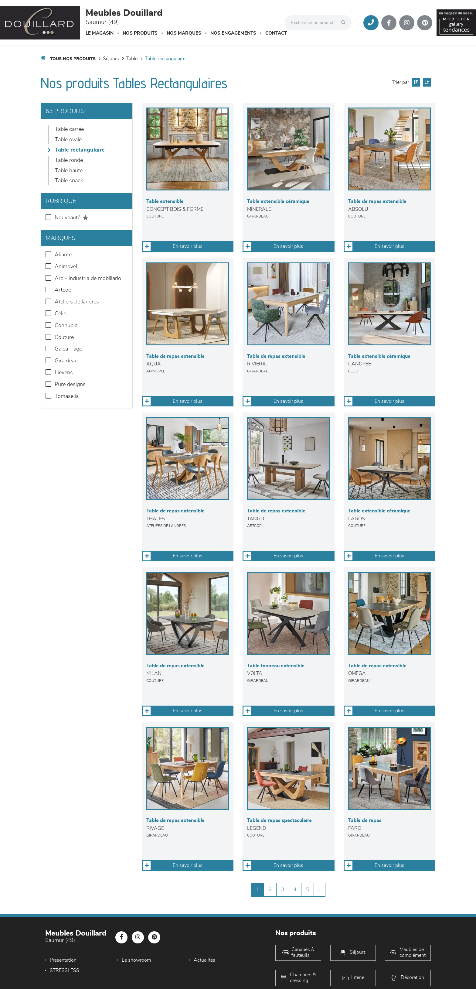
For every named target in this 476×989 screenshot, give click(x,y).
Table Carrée (69, 129)
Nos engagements (233, 33)
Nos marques (184, 33)
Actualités (204, 960)
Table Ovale (68, 139)
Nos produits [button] (140, 33)
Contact (276, 33)
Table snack (69, 180)
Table (132, 58)
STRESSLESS (64, 970)
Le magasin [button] (100, 33)
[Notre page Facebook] (388, 22)
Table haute (69, 170)
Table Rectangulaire (165, 58)
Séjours (111, 58)
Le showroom (136, 960)
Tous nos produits (73, 59)
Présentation (63, 960)
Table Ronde (69, 160)
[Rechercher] (345, 22)
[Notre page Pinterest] (424, 22)
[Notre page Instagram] (406, 22)
